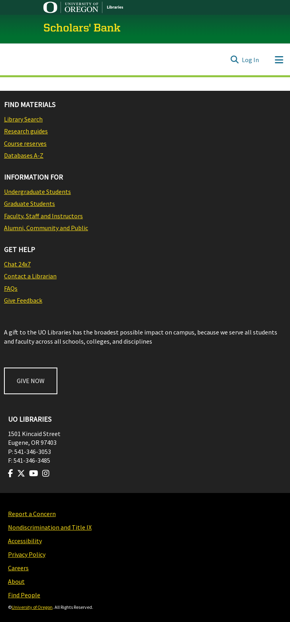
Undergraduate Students (37, 192)
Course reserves (25, 143)
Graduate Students (29, 203)
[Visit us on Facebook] (10, 473)
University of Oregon (32, 607)
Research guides (26, 131)
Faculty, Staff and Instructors (43, 216)
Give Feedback (23, 300)
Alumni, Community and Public (46, 228)
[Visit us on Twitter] (21, 473)
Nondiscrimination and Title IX (50, 527)
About (16, 581)
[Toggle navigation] (279, 60)
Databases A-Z (23, 155)
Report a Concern (32, 514)
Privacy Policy (26, 554)
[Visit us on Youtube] (33, 473)
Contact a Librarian (30, 276)
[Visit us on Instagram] (45, 473)
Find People (24, 595)
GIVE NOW (31, 381)
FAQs (11, 288)
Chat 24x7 (17, 264)
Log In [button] (251, 60)
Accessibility (25, 541)
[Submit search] (234, 60)
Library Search (23, 119)
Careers (18, 568)
